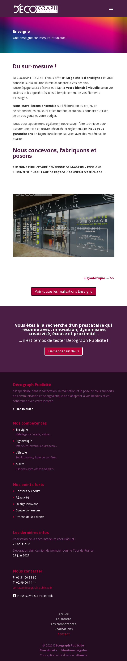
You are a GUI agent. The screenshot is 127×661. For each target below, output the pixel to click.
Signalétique (97, 278)
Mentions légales (74, 650)
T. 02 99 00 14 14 (24, 582)
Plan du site (48, 650)
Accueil (64, 614)
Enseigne (37, 432)
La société (63, 619)
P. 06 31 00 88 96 (24, 577)
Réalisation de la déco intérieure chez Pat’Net (43, 539)
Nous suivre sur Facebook (33, 596)
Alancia (81, 655)
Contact (64, 634)
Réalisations (64, 629)
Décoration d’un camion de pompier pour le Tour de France (53, 550)
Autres (37, 466)
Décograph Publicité (68, 645)
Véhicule (37, 455)
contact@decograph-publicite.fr (32, 587)
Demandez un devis (63, 351)
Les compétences (63, 624)
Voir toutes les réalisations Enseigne (63, 291)
